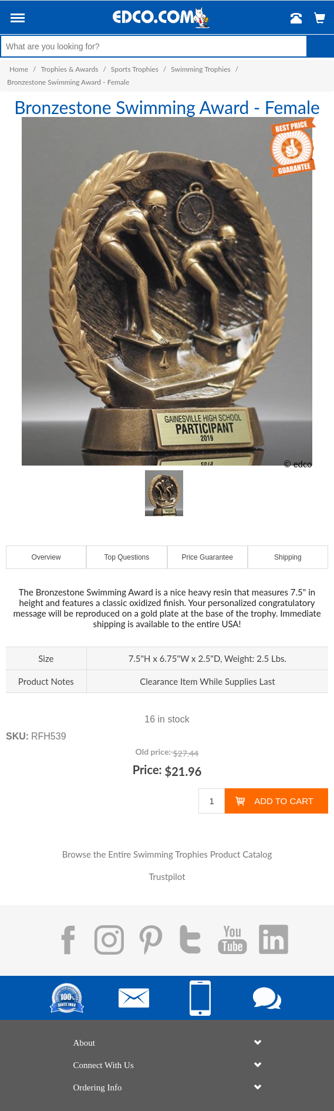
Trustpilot (167, 876)
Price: (147, 769)
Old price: (153, 752)
